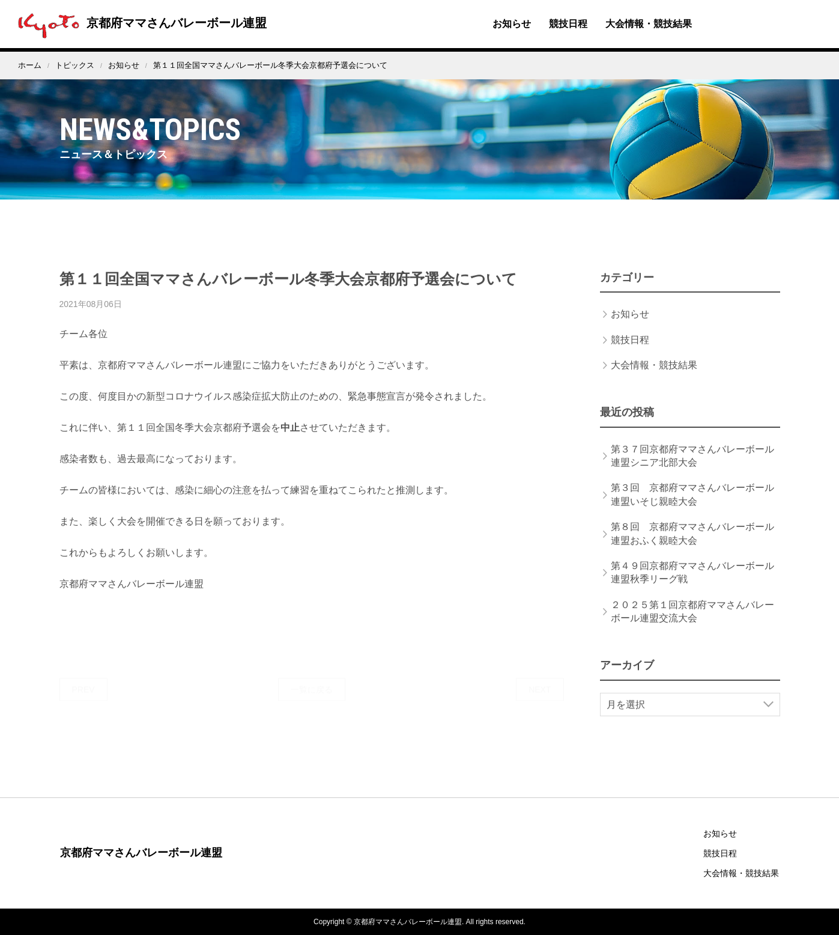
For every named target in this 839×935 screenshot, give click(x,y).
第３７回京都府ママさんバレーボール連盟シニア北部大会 (692, 467)
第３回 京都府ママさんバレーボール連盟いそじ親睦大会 (692, 506)
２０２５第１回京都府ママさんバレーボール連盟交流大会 (692, 623)
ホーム (29, 65)
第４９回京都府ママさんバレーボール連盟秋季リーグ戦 (692, 583)
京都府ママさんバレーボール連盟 (139, 22)
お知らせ (511, 24)
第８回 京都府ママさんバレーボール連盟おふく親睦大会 (692, 545)
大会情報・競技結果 (648, 24)
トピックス (74, 65)
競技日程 (568, 24)
